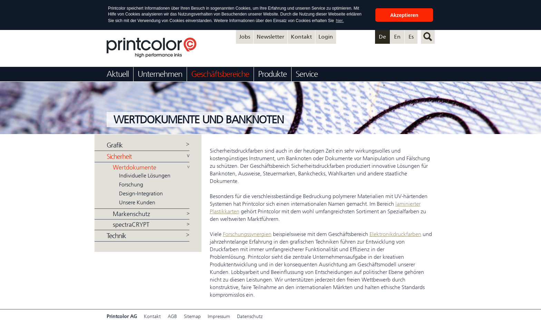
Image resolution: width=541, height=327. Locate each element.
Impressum (219, 316)
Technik (116, 235)
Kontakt (301, 36)
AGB (172, 316)
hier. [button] (340, 20)
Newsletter (270, 36)
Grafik (114, 145)
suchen (428, 36)
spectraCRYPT (131, 224)
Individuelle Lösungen (144, 175)
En (397, 36)
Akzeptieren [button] (404, 15)
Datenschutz (250, 316)
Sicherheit (119, 156)
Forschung (131, 184)
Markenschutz (131, 213)
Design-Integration (141, 193)
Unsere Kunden (137, 202)
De (382, 36)
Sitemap (192, 316)
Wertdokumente (134, 167)
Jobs (244, 36)
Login (325, 36)
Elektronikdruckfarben (395, 234)
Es (411, 36)
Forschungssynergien (247, 234)
